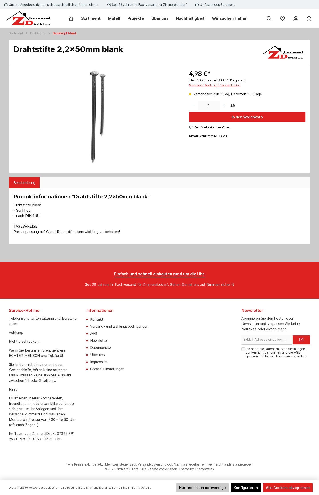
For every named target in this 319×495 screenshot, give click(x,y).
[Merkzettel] (282, 18)
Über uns (97, 354)
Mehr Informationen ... (137, 487)
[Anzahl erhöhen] (224, 106)
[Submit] (301, 340)
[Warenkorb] (309, 18)
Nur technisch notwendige (202, 487)
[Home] (73, 18)
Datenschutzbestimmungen (285, 349)
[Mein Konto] (295, 18)
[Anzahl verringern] (193, 106)
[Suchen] (269, 18)
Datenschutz (100, 347)
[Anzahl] (209, 106)
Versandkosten (149, 464)
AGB (93, 333)
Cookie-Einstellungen (107, 369)
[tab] (24, 182)
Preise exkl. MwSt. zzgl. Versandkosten (214, 85)
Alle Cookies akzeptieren (288, 487)
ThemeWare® (205, 469)
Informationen (100, 310)
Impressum (98, 362)
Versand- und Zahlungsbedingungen (119, 326)
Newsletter (99, 340)
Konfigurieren (246, 487)
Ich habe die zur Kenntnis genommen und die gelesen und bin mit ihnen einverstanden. (276, 352)
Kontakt (96, 319)
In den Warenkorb (247, 117)
